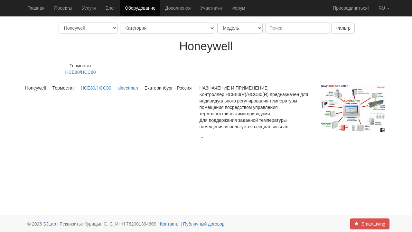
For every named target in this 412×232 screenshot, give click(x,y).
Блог (110, 8)
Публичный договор (204, 224)
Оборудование (140, 8)
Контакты (169, 224)
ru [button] (384, 8)
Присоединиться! (351, 8)
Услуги (89, 8)
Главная (35, 8)
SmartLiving (369, 224)
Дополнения (178, 8)
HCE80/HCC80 (80, 72)
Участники (211, 8)
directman (128, 88)
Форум (238, 8)
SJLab (49, 224)
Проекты (63, 8)
